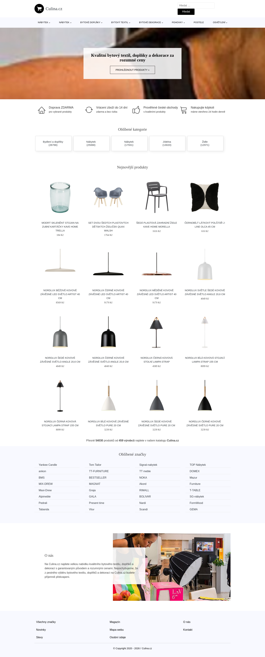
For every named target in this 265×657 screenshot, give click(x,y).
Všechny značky (46, 622)
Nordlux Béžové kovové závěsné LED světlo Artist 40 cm (60, 294)
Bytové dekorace (150, 22)
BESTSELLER (97, 477)
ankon (42, 471)
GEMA (194, 509)
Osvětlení (219, 22)
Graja (92, 490)
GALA (92, 496)
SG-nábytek (197, 496)
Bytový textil (119, 22)
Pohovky (177, 22)
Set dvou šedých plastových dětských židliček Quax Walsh (108, 226)
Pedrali (43, 503)
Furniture (195, 483)
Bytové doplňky (90, 22)
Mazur (193, 477)
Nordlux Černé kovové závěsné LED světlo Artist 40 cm (108, 294)
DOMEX (195, 471)
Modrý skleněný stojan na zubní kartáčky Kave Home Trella (60, 226)
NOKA (143, 477)
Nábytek (43, 22)
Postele (199, 22)
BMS (42, 477)
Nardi (142, 503)
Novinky (41, 629)
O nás (186, 622)
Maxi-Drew (45, 490)
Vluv (91, 509)
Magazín (115, 622)
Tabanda (44, 509)
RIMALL (144, 490)
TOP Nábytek (198, 464)
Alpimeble (45, 496)
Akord (142, 483)
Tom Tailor (95, 464)
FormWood (196, 503)
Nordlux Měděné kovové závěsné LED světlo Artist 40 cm (156, 294)
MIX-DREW (46, 483)
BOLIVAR (145, 496)
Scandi (143, 509)
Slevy (39, 637)
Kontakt (187, 629)
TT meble (145, 471)
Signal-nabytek (148, 464)
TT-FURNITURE (99, 471)
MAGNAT (94, 483)
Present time (96, 503)
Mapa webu (117, 629)
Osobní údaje (118, 637)
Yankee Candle (48, 464)
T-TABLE (195, 490)
